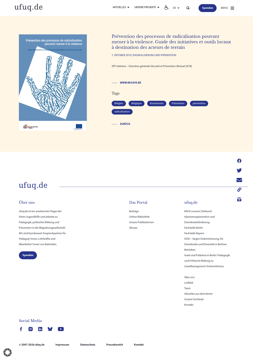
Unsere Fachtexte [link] (194, 296)
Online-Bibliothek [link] (139, 213)
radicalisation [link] (122, 111)
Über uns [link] (189, 274)
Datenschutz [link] (87, 341)
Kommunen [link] (157, 103)
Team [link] (187, 285)
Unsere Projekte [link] (145, 7)
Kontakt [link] (188, 301)
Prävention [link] (178, 103)
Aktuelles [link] (119, 7)
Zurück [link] (125, 124)
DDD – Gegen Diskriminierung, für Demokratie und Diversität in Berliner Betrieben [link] (205, 241)
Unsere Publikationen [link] (141, 219)
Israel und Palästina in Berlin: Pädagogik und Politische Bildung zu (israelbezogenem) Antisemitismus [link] (207, 258)
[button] (7, 352)
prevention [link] (199, 103)
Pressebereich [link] (114, 341)
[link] (28, 7)
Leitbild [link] (188, 279)
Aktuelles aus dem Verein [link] (198, 290)
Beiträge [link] (134, 208)
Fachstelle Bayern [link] (194, 230)
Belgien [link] (118, 103)
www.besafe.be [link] (130, 82)
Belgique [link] (136, 103)
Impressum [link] (62, 341)
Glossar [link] (133, 224)
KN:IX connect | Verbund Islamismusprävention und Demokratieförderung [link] (199, 214)
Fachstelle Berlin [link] (193, 224)
